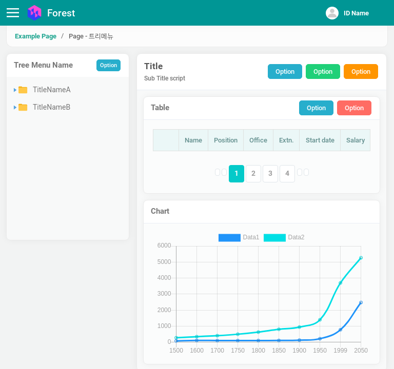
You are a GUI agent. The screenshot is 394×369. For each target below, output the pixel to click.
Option (108, 65)
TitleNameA (52, 90)
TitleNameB (51, 107)
